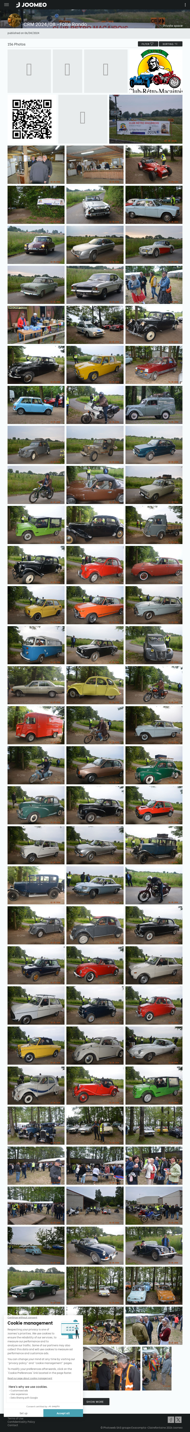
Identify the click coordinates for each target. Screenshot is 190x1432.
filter (148, 43)
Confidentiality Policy (21, 1422)
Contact (13, 1425)
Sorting (171, 43)
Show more (95, 1401)
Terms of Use (15, 1418)
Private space (172, 25)
